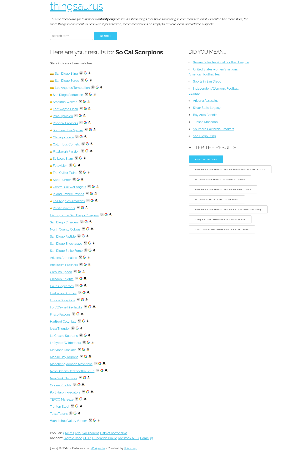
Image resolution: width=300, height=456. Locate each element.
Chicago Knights (62, 279)
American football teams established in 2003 (228, 209)
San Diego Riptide (63, 236)
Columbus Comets (66, 144)
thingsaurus (76, 6)
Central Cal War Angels (69, 187)
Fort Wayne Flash (65, 109)
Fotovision (60, 166)
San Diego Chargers (64, 222)
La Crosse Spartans (64, 336)
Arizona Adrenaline (63, 258)
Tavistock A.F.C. (128, 438)
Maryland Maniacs (63, 350)
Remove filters (206, 159)
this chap (130, 448)
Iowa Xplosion (63, 116)
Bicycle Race (73, 438)
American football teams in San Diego (223, 189)
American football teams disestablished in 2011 (230, 169)
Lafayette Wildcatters (65, 343)
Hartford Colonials (63, 321)
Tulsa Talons (59, 414)
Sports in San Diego (207, 81)
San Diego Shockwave (66, 244)
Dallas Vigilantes (62, 286)
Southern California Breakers (213, 129)
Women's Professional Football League (221, 62)
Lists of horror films (113, 433)
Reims (69, 433)
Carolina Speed (61, 272)
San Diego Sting (66, 73)
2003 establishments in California (220, 219)
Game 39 (146, 438)
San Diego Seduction (68, 95)
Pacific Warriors (64, 208)
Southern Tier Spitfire (68, 130)
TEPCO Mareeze (62, 399)
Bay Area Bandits (205, 115)
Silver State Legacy (207, 108)
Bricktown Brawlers (64, 265)
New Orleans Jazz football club (72, 371)
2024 (78, 433)
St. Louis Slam (63, 158)
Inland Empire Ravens (68, 194)
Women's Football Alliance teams (220, 179)
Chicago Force (63, 137)
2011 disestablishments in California (222, 229)
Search (105, 36)
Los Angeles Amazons (69, 201)
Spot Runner (62, 180)
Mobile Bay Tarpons (64, 357)
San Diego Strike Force (66, 251)
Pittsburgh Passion (66, 151)
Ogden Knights (60, 385)
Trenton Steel (59, 406)
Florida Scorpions (62, 300)
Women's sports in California (217, 199)
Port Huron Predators (65, 392)
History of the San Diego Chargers (74, 215)
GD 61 (87, 438)
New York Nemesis (63, 378)
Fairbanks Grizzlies (63, 293)
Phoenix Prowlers (65, 123)
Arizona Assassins (206, 101)
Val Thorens (90, 433)
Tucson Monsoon (205, 122)
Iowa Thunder (60, 329)
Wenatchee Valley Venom (68, 421)
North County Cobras (65, 229)
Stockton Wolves (65, 102)
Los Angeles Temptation (72, 88)
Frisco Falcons (60, 314)
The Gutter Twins (65, 173)
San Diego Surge (67, 81)
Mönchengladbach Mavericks (71, 364)
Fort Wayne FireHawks (66, 307)
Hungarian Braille (104, 438)
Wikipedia (98, 448)
